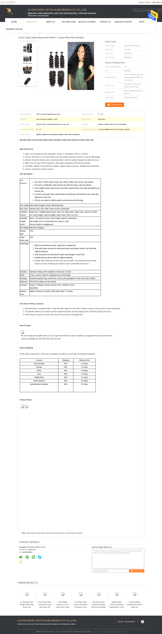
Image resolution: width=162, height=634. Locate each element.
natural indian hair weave (74, 533)
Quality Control (87, 22)
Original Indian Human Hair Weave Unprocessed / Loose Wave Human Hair (116, 606)
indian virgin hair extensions (35, 533)
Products (32, 22)
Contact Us (105, 22)
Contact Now (116, 105)
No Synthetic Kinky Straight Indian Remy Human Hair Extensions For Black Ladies (27, 607)
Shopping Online (14, 29)
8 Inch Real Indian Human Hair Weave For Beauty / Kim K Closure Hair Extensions (80, 607)
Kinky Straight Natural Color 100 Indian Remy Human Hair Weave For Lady (62, 606)
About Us (50, 22)
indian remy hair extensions (55, 533)
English (158, 2)
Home (14, 22)
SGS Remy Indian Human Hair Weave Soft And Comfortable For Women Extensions (98, 607)
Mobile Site (40, 631)
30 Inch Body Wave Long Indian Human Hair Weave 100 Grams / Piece (44, 606)
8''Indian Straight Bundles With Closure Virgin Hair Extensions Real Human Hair (134, 607)
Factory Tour (69, 22)
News (141, 22)
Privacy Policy (49, 631)
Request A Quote (145, 2)
